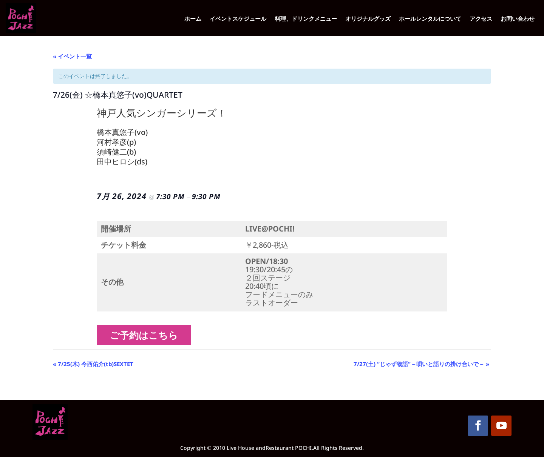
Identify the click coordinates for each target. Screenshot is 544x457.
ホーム (192, 19)
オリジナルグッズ (368, 19)
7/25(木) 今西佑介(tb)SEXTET (93, 364)
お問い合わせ (518, 19)
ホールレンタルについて (430, 19)
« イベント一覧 (72, 56)
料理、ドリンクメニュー (306, 19)
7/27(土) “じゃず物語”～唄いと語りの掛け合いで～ (421, 364)
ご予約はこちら (147, 334)
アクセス (481, 19)
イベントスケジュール (238, 19)
